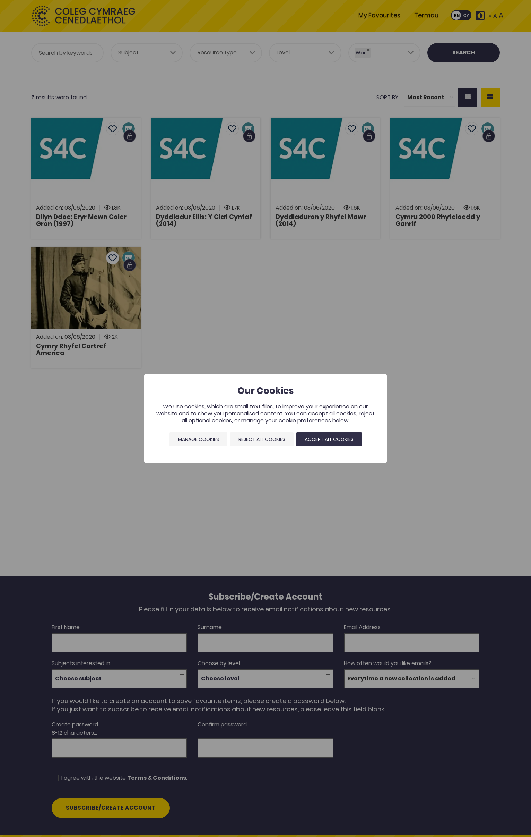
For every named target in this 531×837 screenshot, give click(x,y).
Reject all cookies (261, 439)
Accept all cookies (329, 439)
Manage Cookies (198, 439)
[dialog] (265, 418)
